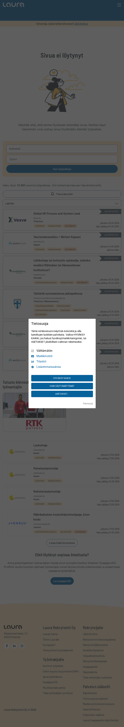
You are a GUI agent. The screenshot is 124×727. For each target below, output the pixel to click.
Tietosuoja (88, 404)
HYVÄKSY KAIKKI (62, 378)
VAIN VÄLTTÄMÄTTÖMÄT (62, 386)
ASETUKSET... (62, 394)
